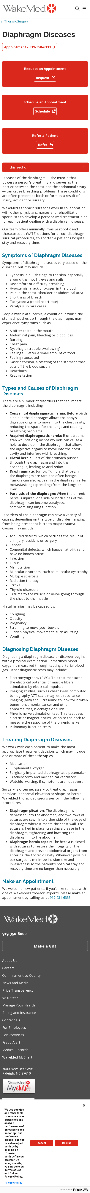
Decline (66, 1142)
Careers (8, 968)
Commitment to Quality (21, 975)
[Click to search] (77, 9)
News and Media (15, 983)
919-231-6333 (60, 897)
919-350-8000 (14, 934)
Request (45, 78)
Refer (45, 144)
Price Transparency (17, 990)
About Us (9, 960)
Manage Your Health (18, 1005)
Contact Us (11, 1020)
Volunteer (10, 997)
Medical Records (15, 1050)
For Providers (13, 1035)
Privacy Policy (13, 1182)
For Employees (14, 1027)
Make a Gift (45, 946)
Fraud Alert (11, 1042)
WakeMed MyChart (17, 1057)
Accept (41, 1142)
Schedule (45, 111)
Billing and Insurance (19, 1012)
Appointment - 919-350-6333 (29, 47)
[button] (85, 9)
